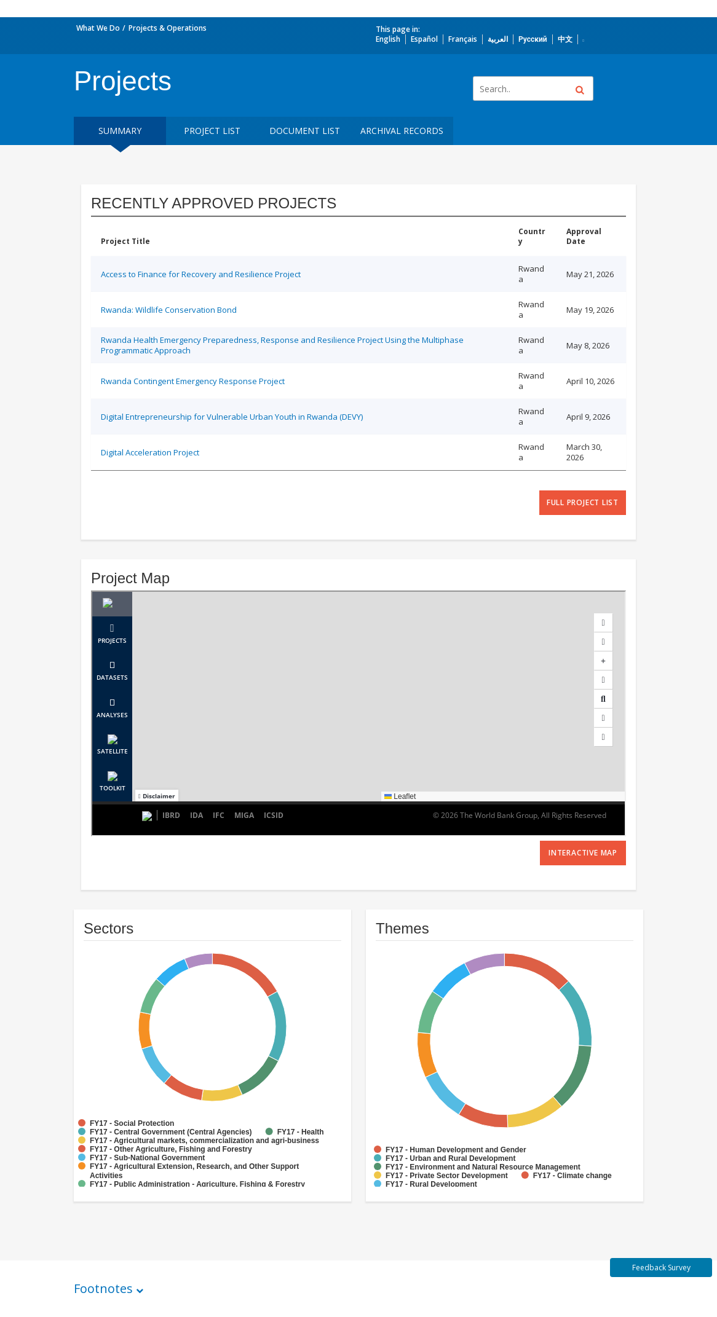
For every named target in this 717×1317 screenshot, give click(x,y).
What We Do (98, 28)
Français (462, 39)
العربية (498, 39)
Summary (119, 130)
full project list (583, 502)
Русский (532, 39)
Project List (212, 130)
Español (424, 39)
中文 (565, 39)
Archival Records (401, 130)
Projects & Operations (168, 28)
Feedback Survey (661, 1267)
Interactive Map (583, 852)
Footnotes (103, 1288)
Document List (304, 130)
